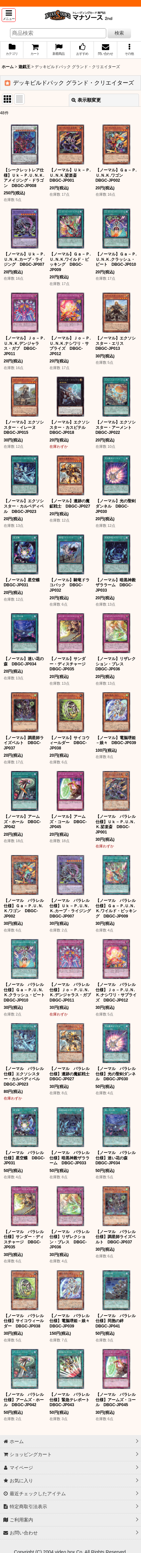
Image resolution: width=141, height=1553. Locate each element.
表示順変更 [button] (86, 100)
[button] (9, 15)
